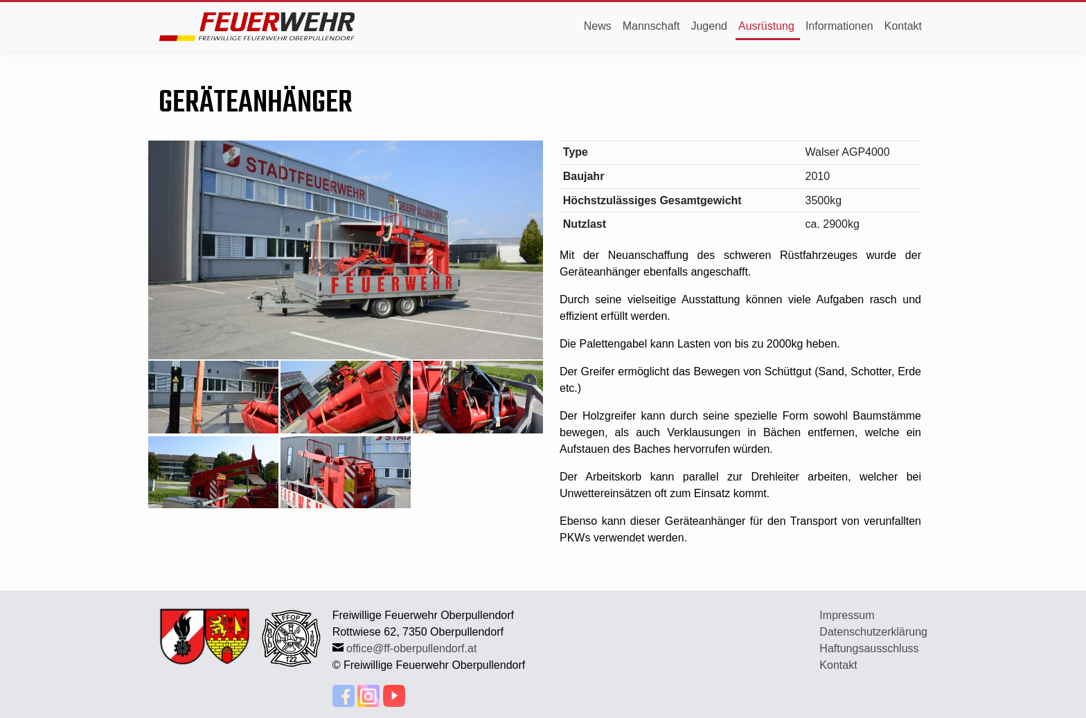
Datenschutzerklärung (873, 632)
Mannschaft (651, 26)
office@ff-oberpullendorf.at (411, 648)
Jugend (709, 26)
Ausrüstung (766, 26)
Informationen (839, 26)
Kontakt (903, 26)
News (598, 26)
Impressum (846, 615)
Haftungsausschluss (868, 648)
